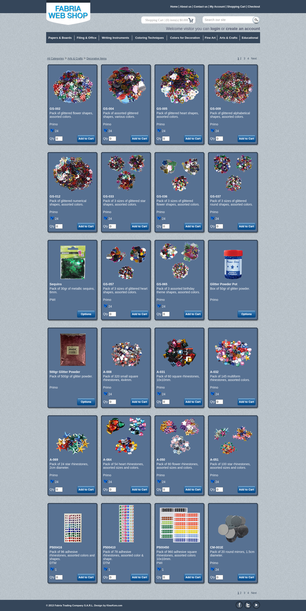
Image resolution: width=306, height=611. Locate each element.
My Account (217, 6)
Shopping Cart (236, 6)
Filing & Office (87, 37)
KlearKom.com (114, 605)
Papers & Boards (60, 37)
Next (254, 58)
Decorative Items (96, 58)
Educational (250, 37)
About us (185, 6)
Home (174, 6)
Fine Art (210, 37)
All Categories (55, 58)
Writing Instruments (115, 37)
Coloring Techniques (149, 37)
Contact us (200, 6)
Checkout (254, 6)
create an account (243, 28)
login (215, 28)
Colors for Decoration (185, 37)
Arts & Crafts (228, 37)
